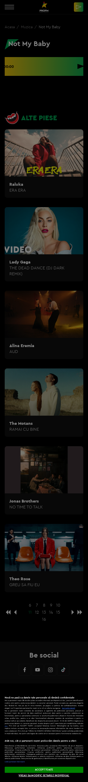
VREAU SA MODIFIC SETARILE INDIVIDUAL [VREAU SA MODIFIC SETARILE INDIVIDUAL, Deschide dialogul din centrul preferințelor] (44, 775)
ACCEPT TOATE (44, 769)
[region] (44, 732)
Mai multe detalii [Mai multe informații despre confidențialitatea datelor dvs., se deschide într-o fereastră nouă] (68, 708)
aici (6, 726)
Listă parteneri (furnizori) (15, 762)
